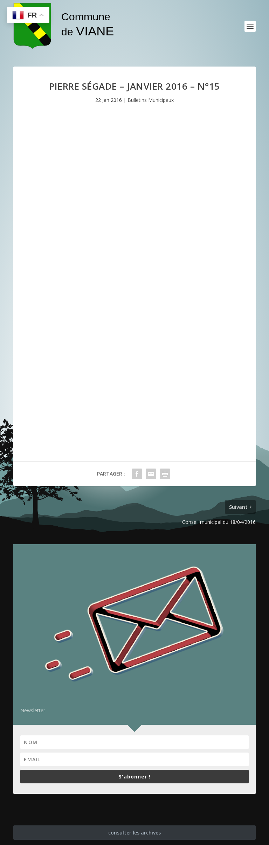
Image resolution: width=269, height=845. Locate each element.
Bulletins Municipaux (150, 100)
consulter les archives (134, 832)
